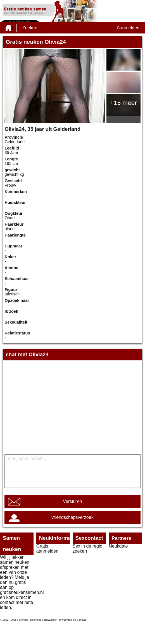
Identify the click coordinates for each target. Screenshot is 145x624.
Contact (81, 619)
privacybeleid (66, 619)
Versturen (72, 501)
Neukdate (118, 546)
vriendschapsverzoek (72, 517)
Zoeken (29, 27)
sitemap (23, 619)
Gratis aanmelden (47, 548)
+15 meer (123, 102)
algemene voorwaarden (43, 619)
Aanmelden (128, 27)
